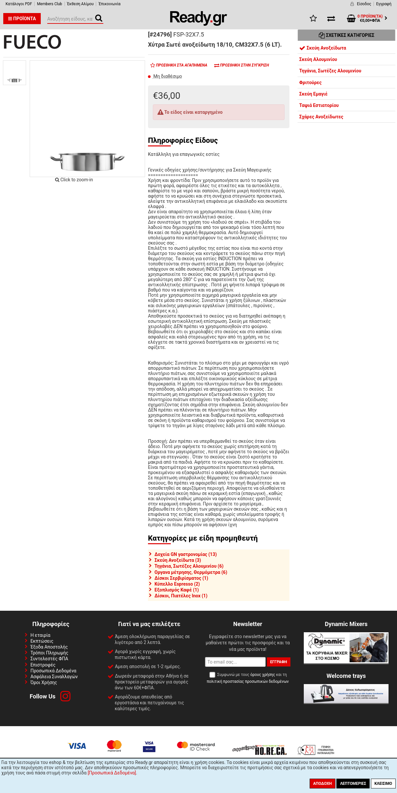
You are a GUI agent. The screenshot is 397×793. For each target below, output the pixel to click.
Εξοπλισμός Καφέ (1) (176, 589)
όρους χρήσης (262, 674)
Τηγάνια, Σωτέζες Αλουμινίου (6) (189, 566)
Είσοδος (364, 4)
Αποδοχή (322, 783)
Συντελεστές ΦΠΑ (49, 658)
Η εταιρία (40, 635)
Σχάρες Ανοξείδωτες (321, 116)
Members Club (49, 4)
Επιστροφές (42, 664)
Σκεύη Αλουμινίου (318, 59)
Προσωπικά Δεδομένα (53, 670)
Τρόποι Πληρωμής (49, 652)
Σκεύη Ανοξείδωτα (322, 48)
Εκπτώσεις (41, 641)
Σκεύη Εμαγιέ (313, 94)
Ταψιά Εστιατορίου (319, 105)
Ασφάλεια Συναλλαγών (54, 676)
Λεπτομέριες (353, 783)
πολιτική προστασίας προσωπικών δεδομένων (247, 681)
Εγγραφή (383, 4)
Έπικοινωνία (109, 4)
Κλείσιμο (383, 783)
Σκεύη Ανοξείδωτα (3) (177, 560)
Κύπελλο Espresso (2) (177, 584)
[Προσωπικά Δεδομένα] (112, 772)
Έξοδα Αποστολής (49, 647)
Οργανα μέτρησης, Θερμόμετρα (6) (190, 572)
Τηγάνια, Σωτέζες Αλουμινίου (330, 70)
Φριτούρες (310, 82)
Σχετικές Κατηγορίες (347, 35)
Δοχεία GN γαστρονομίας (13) (185, 554)
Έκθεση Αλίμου (80, 4)
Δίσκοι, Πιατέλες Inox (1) (181, 595)
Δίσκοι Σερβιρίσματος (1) (181, 578)
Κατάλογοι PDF (19, 4)
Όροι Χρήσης (43, 682)
